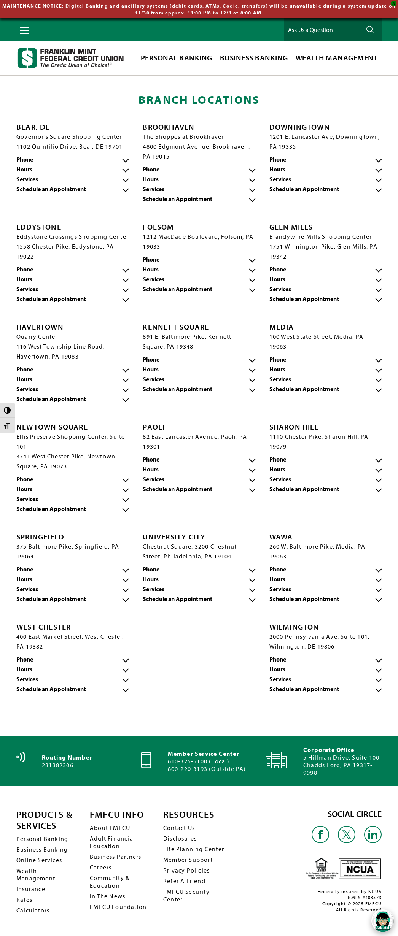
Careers (100, 866)
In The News (107, 895)
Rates (24, 899)
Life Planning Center (193, 848)
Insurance (30, 888)
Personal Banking (42, 838)
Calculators (32, 909)
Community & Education (110, 880)
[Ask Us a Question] (322, 29)
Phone (24, 158)
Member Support (188, 859)
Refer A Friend (184, 880)
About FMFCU (110, 827)
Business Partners (115, 856)
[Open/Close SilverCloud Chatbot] (382, 920)
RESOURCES (188, 814)
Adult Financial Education (112, 841)
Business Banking (42, 848)
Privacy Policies (186, 869)
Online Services (39, 859)
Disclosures (180, 837)
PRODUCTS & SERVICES (44, 820)
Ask (370, 29)
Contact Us (179, 827)
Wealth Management (35, 873)
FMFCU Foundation (118, 906)
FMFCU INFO (117, 814)
